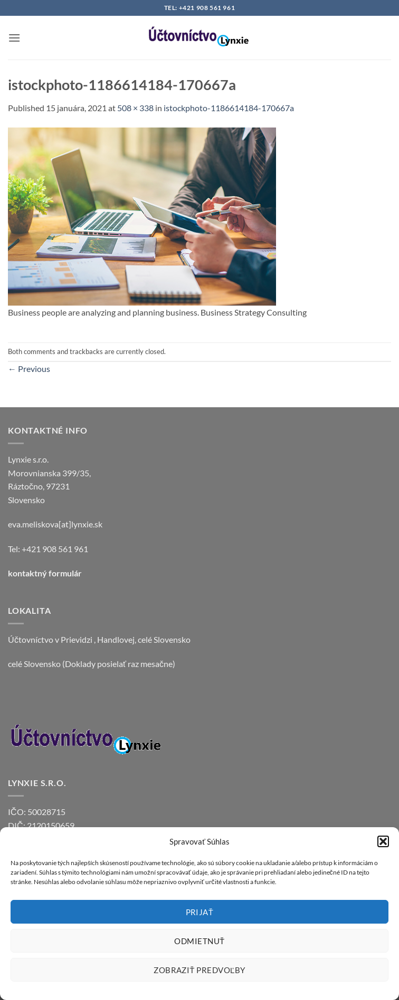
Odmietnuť (199, 941)
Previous (29, 369)
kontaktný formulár (45, 573)
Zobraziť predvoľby (199, 970)
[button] (383, 841)
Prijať (200, 912)
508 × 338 (135, 108)
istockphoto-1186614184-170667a (229, 108)
